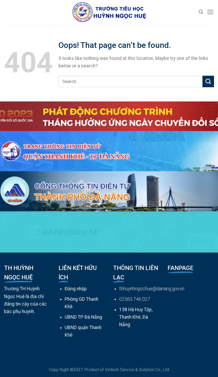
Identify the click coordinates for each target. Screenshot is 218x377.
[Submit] (208, 81)
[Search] (201, 12)
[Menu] (210, 12)
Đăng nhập (76, 288)
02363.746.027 (134, 299)
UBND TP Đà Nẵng (83, 317)
